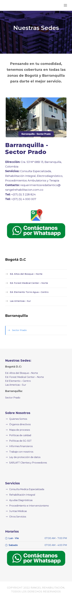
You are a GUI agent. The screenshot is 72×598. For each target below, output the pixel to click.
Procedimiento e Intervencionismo (26, 505)
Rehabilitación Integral (20, 495)
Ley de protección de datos (23, 457)
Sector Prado (18, 330)
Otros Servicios (17, 516)
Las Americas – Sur (19, 301)
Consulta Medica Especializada (25, 489)
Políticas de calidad (19, 435)
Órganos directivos (18, 424)
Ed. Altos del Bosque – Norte (24, 274)
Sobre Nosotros (16, 413)
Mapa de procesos (18, 430)
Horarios (11, 531)
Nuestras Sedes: (17, 360)
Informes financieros (19, 446)
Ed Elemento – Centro (16, 381)
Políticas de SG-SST (19, 441)
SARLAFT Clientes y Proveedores (26, 462)
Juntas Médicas (17, 511)
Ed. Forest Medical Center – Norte (26, 283)
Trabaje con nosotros (20, 452)
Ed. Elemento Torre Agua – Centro (26, 292)
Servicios (12, 483)
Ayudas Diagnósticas (20, 500)
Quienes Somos (17, 419)
